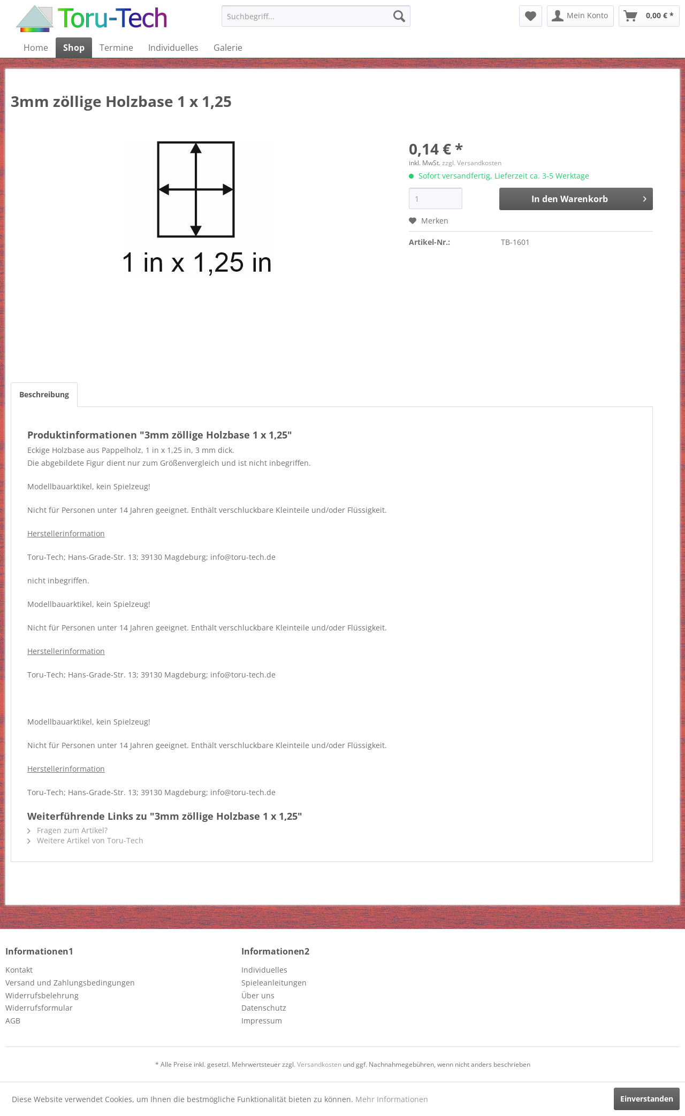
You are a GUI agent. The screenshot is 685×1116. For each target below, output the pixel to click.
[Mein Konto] (580, 16)
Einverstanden (646, 1099)
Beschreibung (44, 394)
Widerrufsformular (39, 1008)
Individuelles (264, 970)
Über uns (258, 995)
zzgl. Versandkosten (471, 162)
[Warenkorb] (649, 16)
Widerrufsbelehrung (42, 995)
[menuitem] (316, 16)
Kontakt (19, 970)
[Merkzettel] (530, 16)
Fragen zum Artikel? (67, 830)
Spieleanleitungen (274, 983)
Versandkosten (319, 1064)
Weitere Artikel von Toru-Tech (85, 840)
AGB (12, 1020)
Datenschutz (263, 1008)
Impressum (261, 1020)
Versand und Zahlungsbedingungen (70, 983)
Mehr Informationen (391, 1099)
